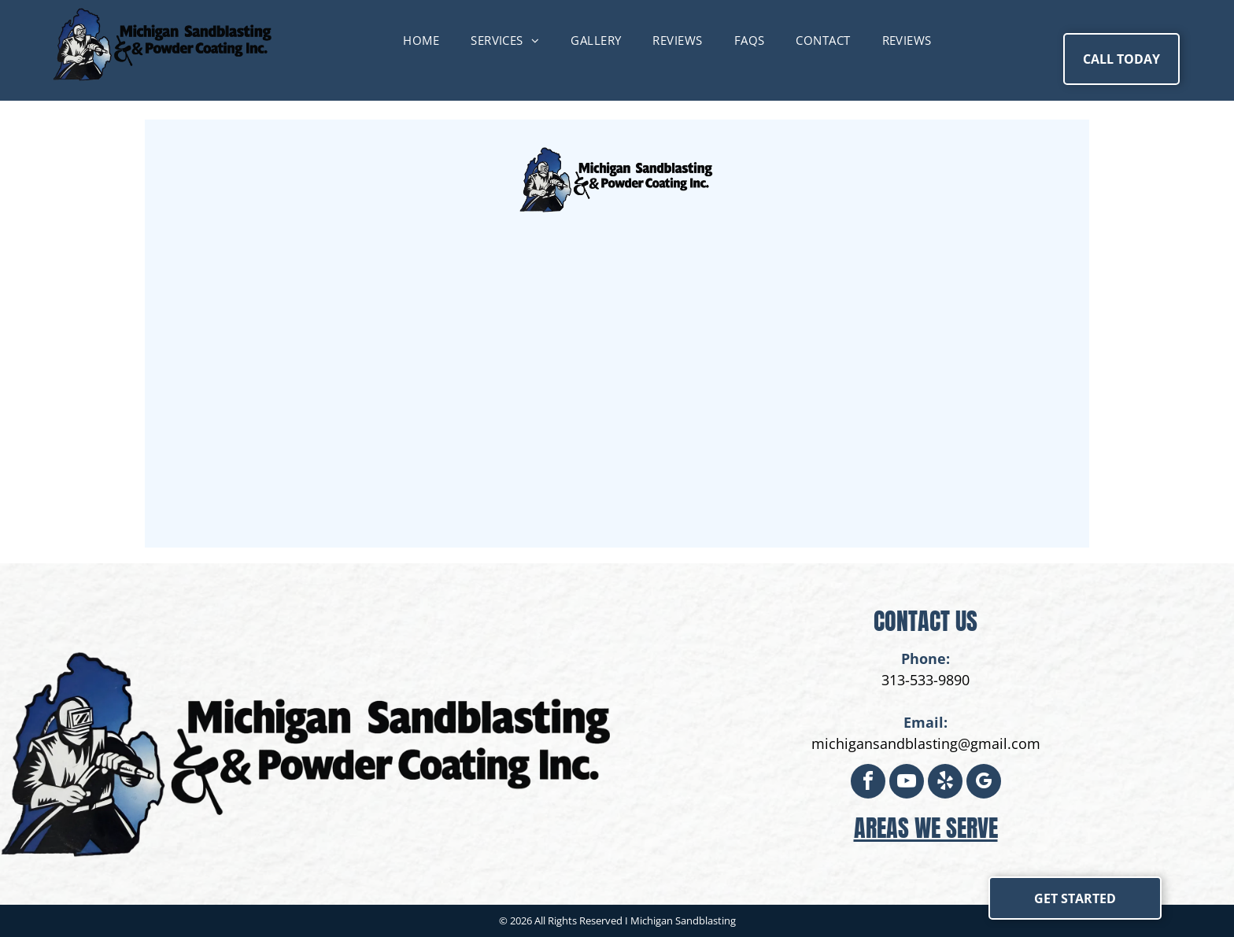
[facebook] (868, 783)
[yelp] (945, 783)
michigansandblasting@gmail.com (925, 743)
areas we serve (926, 828)
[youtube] (906, 783)
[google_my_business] (983, 783)
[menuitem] (421, 40)
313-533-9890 (925, 679)
